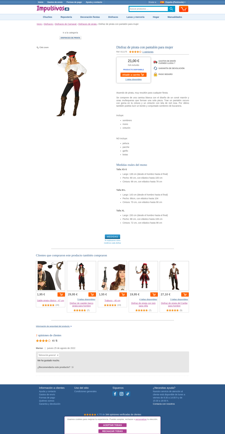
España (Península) (173, 2)
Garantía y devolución (49, 404)
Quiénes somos (46, 400)
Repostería (66, 17)
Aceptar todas (112, 425)
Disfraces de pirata (70, 38)
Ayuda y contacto (94, 2)
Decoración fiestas (90, 17)
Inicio (40, 2)
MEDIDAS (112, 236)
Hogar (156, 17)
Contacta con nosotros (164, 404)
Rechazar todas (112, 431)
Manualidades (175, 17)
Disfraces (113, 17)
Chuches (47, 17)
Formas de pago (74, 2)
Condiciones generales (85, 391)
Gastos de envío (54, 2)
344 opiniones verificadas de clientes (123, 414)
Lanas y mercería (135, 17)
